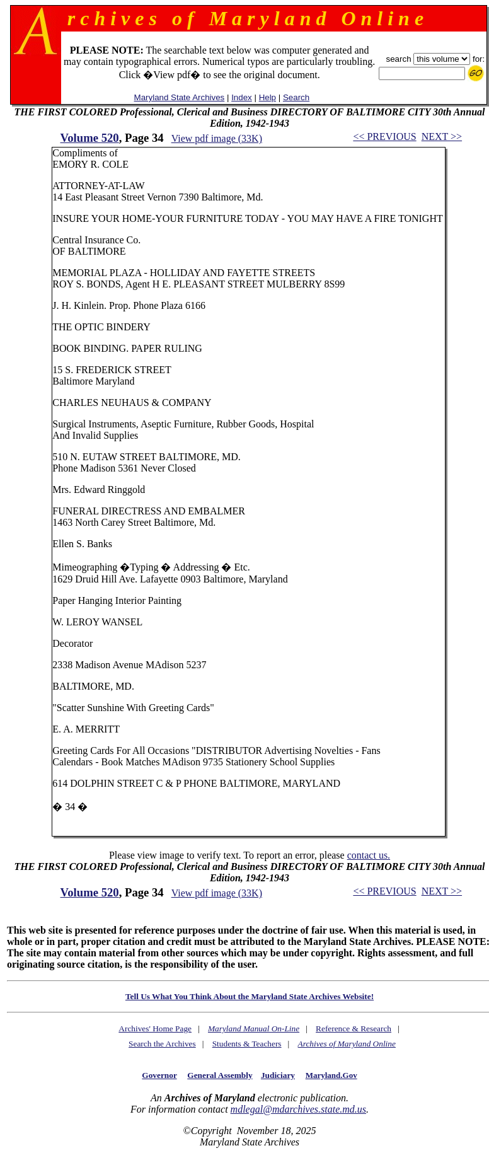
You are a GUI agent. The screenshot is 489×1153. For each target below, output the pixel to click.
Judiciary (278, 1075)
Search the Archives (162, 1043)
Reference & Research (353, 1028)
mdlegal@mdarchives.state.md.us (298, 1109)
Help (267, 97)
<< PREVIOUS (384, 136)
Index (241, 97)
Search (296, 97)
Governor (159, 1075)
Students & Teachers (247, 1043)
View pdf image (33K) (216, 138)
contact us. (368, 855)
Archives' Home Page (155, 1028)
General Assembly (219, 1075)
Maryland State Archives (179, 97)
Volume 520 (89, 137)
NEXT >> (442, 136)
